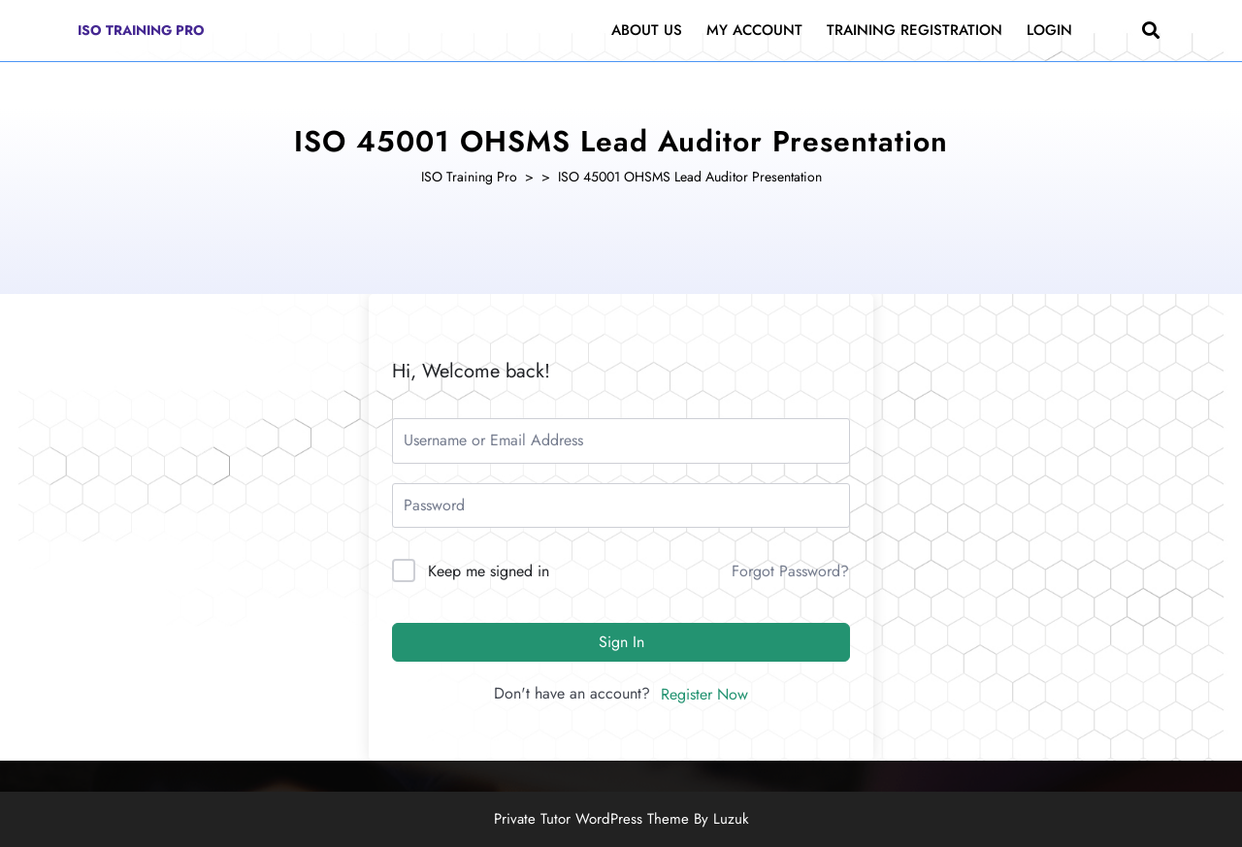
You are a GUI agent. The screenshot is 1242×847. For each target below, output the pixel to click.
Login (1049, 30)
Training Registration (914, 30)
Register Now (704, 694)
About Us (646, 30)
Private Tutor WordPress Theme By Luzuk (621, 819)
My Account (754, 30)
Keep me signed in (488, 571)
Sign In (621, 642)
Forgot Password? (790, 571)
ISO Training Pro (141, 30)
